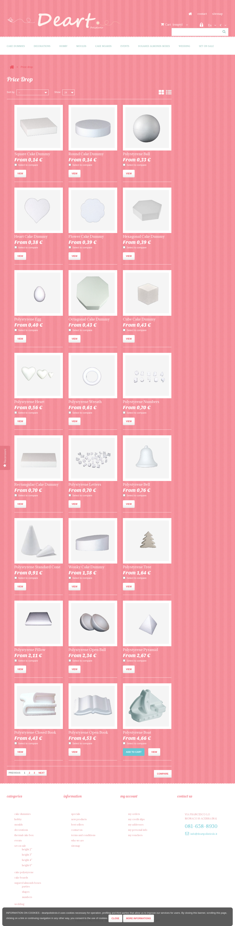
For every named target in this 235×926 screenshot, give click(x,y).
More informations (138, 918)
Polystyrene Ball (136, 154)
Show (57, 92)
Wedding (184, 46)
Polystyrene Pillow (29, 649)
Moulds (81, 46)
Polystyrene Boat (137, 732)
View (20, 173)
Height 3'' (27, 854)
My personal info (137, 829)
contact (202, 14)
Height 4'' (27, 859)
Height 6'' (27, 865)
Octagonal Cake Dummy (89, 319)
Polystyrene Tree (137, 567)
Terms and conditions (83, 835)
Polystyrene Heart (29, 401)
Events (124, 46)
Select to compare (28, 165)
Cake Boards (103, 46)
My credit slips (136, 819)
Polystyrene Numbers (141, 401)
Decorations (42, 46)
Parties (26, 886)
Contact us (77, 829)
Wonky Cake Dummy (87, 567)
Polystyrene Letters (85, 484)
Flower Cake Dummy (86, 236)
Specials (75, 813)
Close (115, 918)
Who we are (77, 840)
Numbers (27, 897)
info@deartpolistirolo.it (203, 833)
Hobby (63, 46)
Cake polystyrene (24, 872)
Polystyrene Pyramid (140, 649)
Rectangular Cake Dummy (36, 484)
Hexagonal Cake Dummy (144, 236)
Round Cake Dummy (86, 154)
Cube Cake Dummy (139, 319)
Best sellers (77, 824)
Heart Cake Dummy (31, 236)
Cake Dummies (16, 46)
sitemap (217, 14)
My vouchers (135, 835)
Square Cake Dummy (32, 154)
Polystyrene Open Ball (87, 649)
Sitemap (75, 845)
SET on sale (206, 46)
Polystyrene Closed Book (35, 732)
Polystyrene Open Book (88, 732)
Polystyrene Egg (27, 319)
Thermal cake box (24, 835)
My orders (134, 813)
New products (79, 819)
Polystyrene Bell (136, 484)
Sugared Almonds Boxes (154, 46)
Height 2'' (27, 849)
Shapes (26, 891)
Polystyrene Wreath (85, 401)
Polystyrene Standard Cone (37, 567)
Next (42, 773)
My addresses (136, 824)
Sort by (11, 92)
